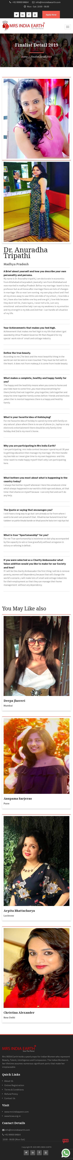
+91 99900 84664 (18, 2)
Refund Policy (11, 1093)
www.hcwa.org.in (12, 1116)
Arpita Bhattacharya (19, 911)
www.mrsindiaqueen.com (16, 1111)
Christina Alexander (19, 1013)
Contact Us (9, 1098)
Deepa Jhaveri (14, 701)
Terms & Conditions (14, 1089)
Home (24, 56)
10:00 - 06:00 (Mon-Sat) (13, 1139)
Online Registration (14, 1085)
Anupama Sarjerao (18, 798)
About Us (8, 1080)
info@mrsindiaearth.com (46, 2)
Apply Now (51, 14)
